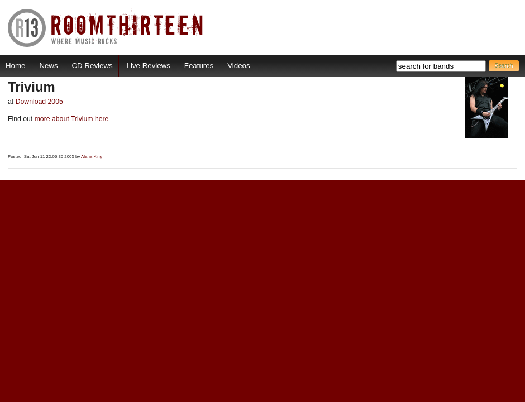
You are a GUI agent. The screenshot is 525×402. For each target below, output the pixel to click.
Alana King (91, 156)
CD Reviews (92, 65)
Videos (238, 65)
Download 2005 (39, 102)
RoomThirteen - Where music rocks (106, 27)
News (48, 65)
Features (198, 65)
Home (15, 65)
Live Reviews (148, 65)
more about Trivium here (70, 119)
